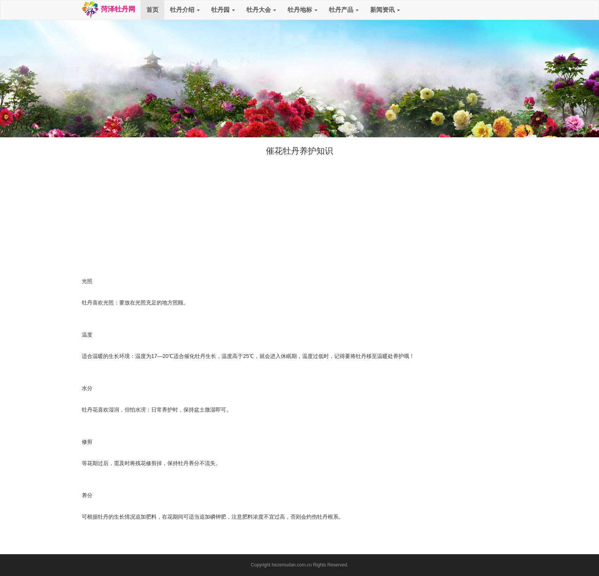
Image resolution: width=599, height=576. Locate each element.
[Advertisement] (299, 214)
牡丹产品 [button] (344, 10)
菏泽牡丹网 (108, 10)
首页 (152, 10)
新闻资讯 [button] (385, 10)
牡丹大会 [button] (261, 10)
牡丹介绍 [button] (185, 10)
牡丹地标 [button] (302, 10)
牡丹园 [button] (223, 10)
